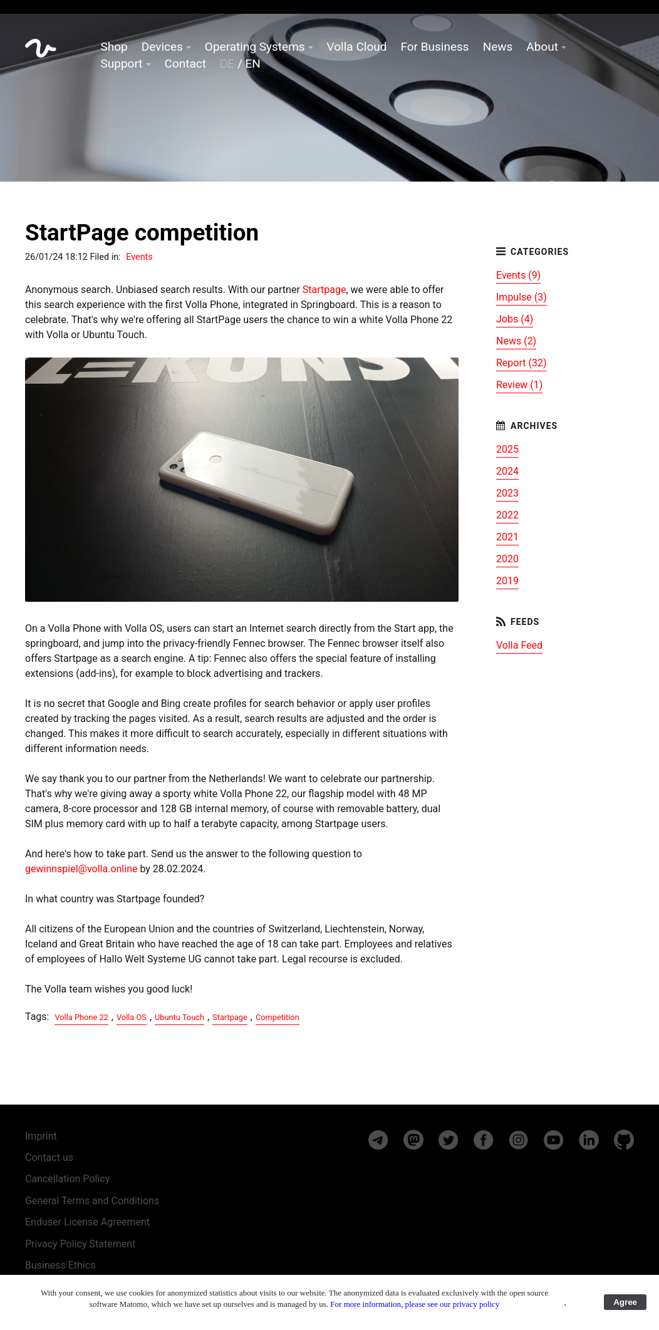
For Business (434, 46)
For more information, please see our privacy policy (414, 1304)
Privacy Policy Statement (80, 1244)
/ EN (240, 63)
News (498, 46)
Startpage (324, 290)
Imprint (41, 1136)
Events (139, 257)
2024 (507, 471)
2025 (507, 449)
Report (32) (521, 363)
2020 (507, 559)
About (542, 46)
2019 (507, 581)
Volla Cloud (357, 46)
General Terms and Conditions (92, 1201)
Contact (185, 63)
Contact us (49, 1157)
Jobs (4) (514, 319)
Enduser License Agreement (87, 1222)
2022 (507, 515)
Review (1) (519, 385)
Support (122, 63)
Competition (277, 1017)
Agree (625, 1302)
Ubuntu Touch (179, 1017)
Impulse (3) (521, 297)
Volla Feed (519, 645)
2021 (507, 537)
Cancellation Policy (67, 1179)
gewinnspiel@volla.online (81, 869)
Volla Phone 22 (81, 1017)
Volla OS (132, 1017)
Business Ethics (60, 1265)
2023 (507, 493)
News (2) (516, 341)
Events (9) (518, 275)
